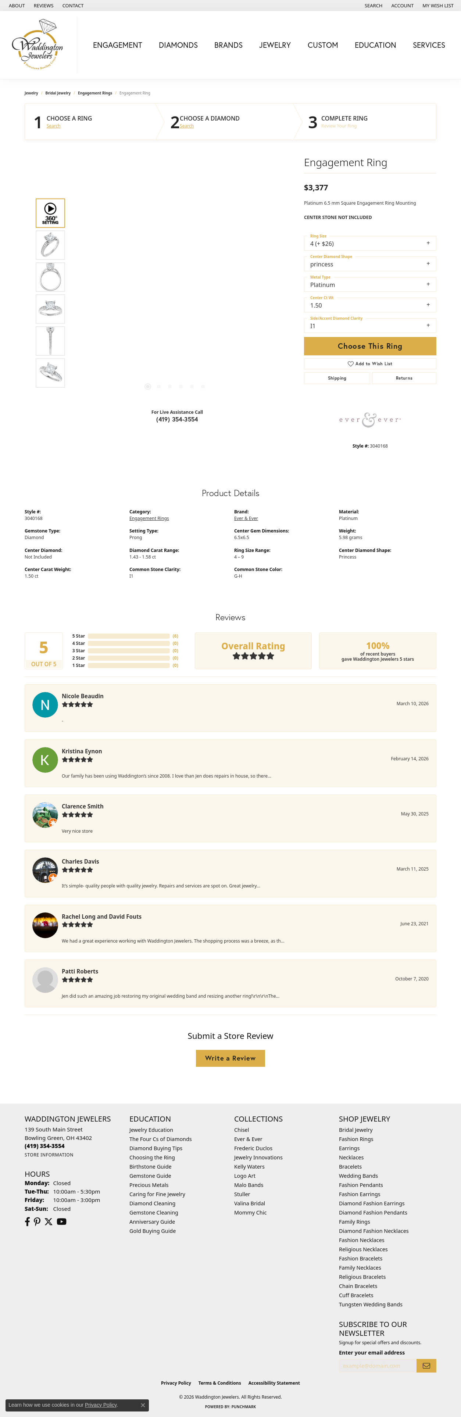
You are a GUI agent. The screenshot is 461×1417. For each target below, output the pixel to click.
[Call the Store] (45, 1145)
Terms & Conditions (220, 1383)
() (175, 636)
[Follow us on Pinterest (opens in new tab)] (37, 1221)
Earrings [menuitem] (349, 1148)
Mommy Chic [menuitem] (250, 1212)
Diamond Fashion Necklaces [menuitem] (374, 1230)
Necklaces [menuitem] (351, 1157)
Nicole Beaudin (83, 696)
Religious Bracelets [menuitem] (362, 1276)
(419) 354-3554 (177, 419)
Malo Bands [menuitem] (248, 1184)
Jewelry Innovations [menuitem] (258, 1157)
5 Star (78, 636)
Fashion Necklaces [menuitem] (362, 1240)
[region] (175, 293)
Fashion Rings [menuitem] (356, 1139)
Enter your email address (372, 1352)
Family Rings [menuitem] (354, 1221)
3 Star (78, 650)
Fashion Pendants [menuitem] (361, 1184)
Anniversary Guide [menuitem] (152, 1221)
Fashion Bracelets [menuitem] (360, 1258)
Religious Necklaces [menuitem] (363, 1249)
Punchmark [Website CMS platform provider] (244, 1406)
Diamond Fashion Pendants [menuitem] (373, 1212)
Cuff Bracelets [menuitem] (356, 1295)
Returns (404, 378)
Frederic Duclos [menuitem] (253, 1148)
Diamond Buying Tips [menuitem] (155, 1148)
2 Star (78, 658)
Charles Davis (80, 861)
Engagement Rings (95, 93)
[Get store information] (49, 1155)
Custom (323, 45)
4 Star (78, 643)
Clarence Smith (83, 806)
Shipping (337, 378)
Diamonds (178, 45)
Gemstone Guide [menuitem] (150, 1175)
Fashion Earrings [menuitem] (359, 1194)
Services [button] (429, 45)
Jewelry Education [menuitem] (151, 1129)
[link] (16, 5)
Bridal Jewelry (58, 93)
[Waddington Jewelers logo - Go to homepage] (40, 45)
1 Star (78, 665)
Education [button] (375, 45)
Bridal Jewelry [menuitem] (356, 1129)
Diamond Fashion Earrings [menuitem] (372, 1203)
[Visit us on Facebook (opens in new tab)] (27, 1221)
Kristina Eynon (82, 751)
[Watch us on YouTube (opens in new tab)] (62, 1221)
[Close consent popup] (143, 1405)
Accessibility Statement (274, 1383)
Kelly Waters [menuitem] (249, 1166)
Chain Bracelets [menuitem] (358, 1286)
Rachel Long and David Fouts (102, 916)
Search (54, 126)
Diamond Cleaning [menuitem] (152, 1203)
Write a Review (230, 1058)
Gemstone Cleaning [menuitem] (153, 1212)
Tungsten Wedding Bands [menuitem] (371, 1304)
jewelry (31, 93)
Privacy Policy (176, 1383)
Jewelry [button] (275, 45)
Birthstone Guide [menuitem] (150, 1166)
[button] (373, 5)
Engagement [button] (117, 45)
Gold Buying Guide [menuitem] (152, 1230)
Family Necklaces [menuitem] (360, 1267)
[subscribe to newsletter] (426, 1366)
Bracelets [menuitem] (350, 1166)
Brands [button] (228, 45)
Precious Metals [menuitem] (148, 1184)
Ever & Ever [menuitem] (248, 1139)
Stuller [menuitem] (242, 1194)
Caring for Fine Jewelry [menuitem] (157, 1194)
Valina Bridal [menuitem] (249, 1203)
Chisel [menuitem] (241, 1129)
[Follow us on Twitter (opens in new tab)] (48, 1221)
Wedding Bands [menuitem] (358, 1175)
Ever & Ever (246, 518)
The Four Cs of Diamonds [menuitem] (160, 1139)
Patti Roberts (80, 971)
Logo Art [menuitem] (244, 1175)
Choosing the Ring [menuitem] (152, 1157)
